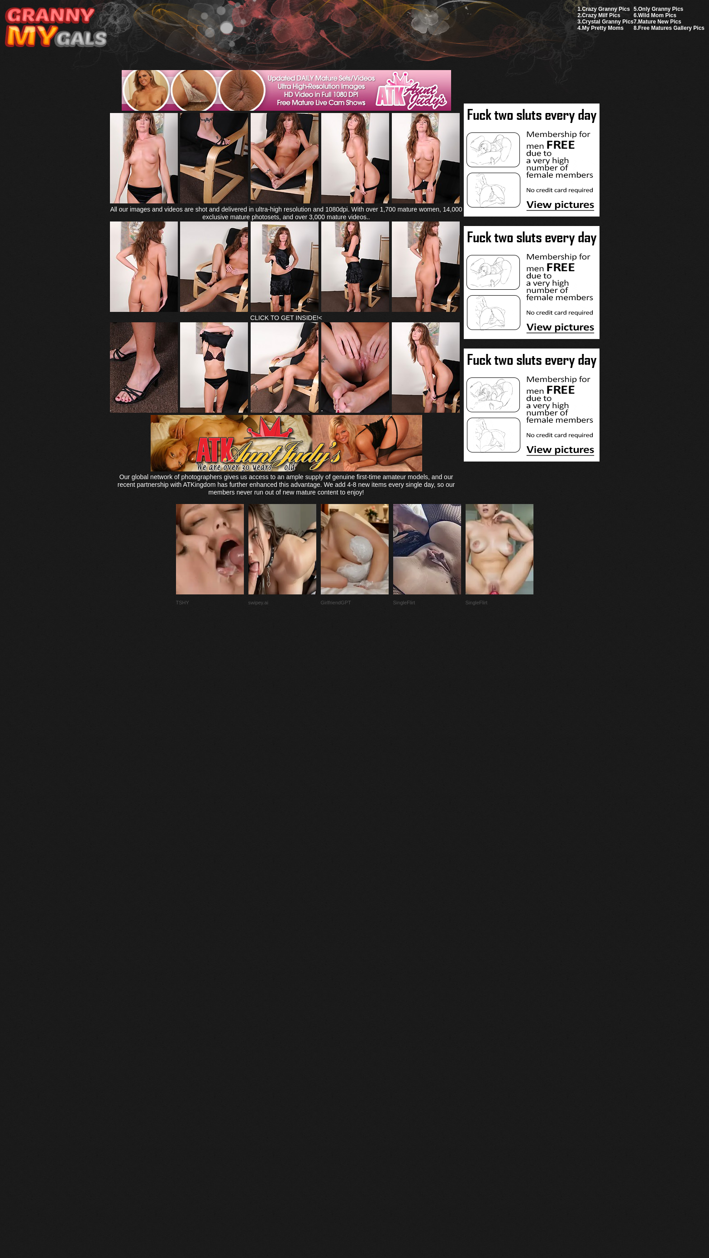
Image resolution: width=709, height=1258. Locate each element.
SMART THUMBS (370, 1044)
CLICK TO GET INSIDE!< (286, 317)
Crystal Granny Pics (607, 22)
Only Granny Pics (660, 9)
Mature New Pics (659, 22)
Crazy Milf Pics (601, 15)
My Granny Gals (56, 28)
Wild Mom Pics (657, 15)
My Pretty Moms (602, 28)
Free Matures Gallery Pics (671, 28)
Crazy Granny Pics (606, 9)
